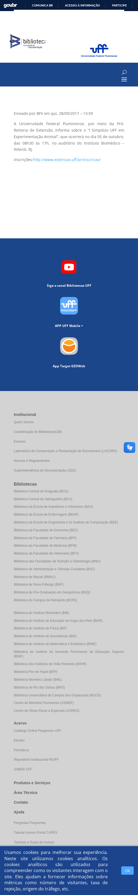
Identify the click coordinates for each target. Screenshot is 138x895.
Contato (21, 802)
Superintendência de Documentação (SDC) (45, 470)
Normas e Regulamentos (32, 461)
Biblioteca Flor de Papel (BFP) (35, 672)
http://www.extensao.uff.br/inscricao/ (67, 159)
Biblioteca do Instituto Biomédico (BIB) (41, 613)
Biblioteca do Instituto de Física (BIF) (40, 628)
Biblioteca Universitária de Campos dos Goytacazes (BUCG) (57, 695)
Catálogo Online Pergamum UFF (37, 731)
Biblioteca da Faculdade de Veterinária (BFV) (46, 553)
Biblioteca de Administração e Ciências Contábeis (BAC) (54, 569)
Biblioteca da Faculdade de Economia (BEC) (46, 530)
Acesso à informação (82, 5)
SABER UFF (23, 769)
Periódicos (21, 750)
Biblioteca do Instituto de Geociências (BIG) (45, 636)
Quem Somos (24, 422)
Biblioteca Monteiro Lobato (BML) (38, 680)
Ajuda (19, 812)
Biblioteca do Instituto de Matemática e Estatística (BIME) (55, 644)
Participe (119, 5)
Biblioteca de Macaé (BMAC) (34, 577)
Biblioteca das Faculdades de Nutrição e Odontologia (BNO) (57, 561)
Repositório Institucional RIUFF (36, 760)
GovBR (10, 5)
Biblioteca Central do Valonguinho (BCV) (43, 499)
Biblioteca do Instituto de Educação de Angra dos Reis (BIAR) (58, 621)
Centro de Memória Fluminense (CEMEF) (44, 703)
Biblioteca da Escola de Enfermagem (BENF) (46, 514)
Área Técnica (25, 792)
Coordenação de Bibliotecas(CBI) (38, 432)
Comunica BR (42, 5)
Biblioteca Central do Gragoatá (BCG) (41, 491)
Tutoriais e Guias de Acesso (34, 842)
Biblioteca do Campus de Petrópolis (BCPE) (45, 600)
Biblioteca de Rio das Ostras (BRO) (39, 687)
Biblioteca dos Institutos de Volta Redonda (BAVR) (50, 664)
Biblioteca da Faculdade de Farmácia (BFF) (45, 538)
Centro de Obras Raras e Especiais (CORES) (47, 711)
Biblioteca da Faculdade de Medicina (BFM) (45, 545)
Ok (127, 870)
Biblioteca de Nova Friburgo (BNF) (38, 584)
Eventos (19, 441)
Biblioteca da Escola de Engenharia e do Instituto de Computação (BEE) (66, 522)
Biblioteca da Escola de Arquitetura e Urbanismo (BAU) (53, 507)
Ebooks (19, 740)
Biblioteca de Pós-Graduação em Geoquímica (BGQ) (52, 592)
